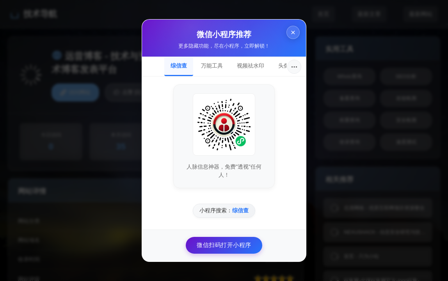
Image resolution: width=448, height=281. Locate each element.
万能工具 (212, 65)
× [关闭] (293, 32)
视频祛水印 (250, 65)
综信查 (179, 65)
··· (294, 66)
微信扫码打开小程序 (224, 245)
